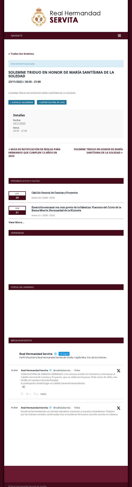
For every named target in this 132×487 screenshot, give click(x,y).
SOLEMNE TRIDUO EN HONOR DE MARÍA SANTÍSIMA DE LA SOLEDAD (98, 150)
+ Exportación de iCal (51, 102)
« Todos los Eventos (21, 53)
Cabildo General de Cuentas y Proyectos (55, 189)
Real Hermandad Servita (34, 366)
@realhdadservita (61, 367)
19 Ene (77, 367)
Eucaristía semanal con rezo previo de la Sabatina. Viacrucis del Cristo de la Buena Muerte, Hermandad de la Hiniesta (76, 205)
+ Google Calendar (21, 102)
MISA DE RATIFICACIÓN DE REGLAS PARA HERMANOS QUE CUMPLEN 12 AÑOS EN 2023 (36, 150)
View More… (16, 219)
